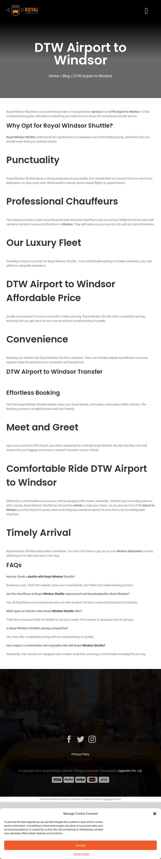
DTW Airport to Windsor (125, 111)
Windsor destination (130, 551)
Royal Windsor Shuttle (20, 137)
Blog (66, 76)
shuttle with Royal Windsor (45, 576)
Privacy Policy (82, 853)
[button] (155, 814)
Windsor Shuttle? (93, 645)
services (97, 111)
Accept (80, 845)
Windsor (67, 224)
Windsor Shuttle (54, 593)
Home (54, 76)
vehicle (77, 505)
